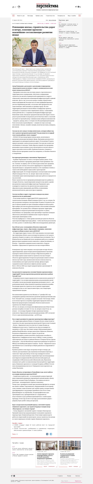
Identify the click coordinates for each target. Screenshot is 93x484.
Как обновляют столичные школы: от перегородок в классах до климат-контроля (68, 25)
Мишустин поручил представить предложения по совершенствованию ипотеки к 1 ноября (68, 46)
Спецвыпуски (61, 15)
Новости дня (20, 15)
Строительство (50, 15)
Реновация (30, 23)
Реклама (69, 475)
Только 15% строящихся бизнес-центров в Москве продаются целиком (22, 455)
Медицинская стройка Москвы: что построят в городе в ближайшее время (69, 32)
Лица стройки (72, 15)
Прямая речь (39, 15)
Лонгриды (30, 15)
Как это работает (16, 23)
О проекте (60, 475)
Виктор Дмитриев (52, 20)
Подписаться (78, 481)
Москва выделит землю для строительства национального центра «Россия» (69, 39)
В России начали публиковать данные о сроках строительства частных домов (22, 449)
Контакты (78, 475)
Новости (26, 23)
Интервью (22, 23)
